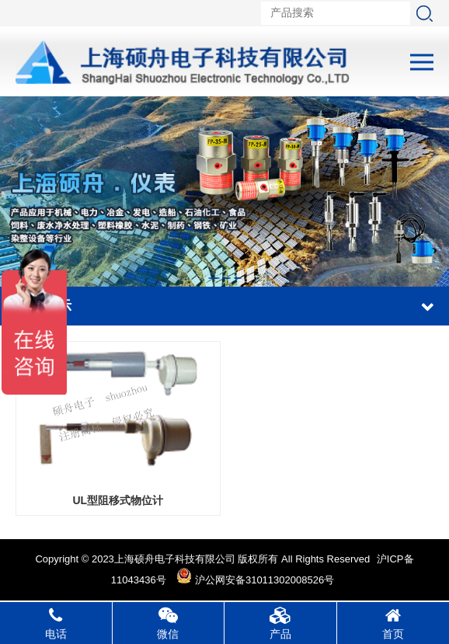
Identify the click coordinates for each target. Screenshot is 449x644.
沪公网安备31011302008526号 (255, 580)
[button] (214, 278)
